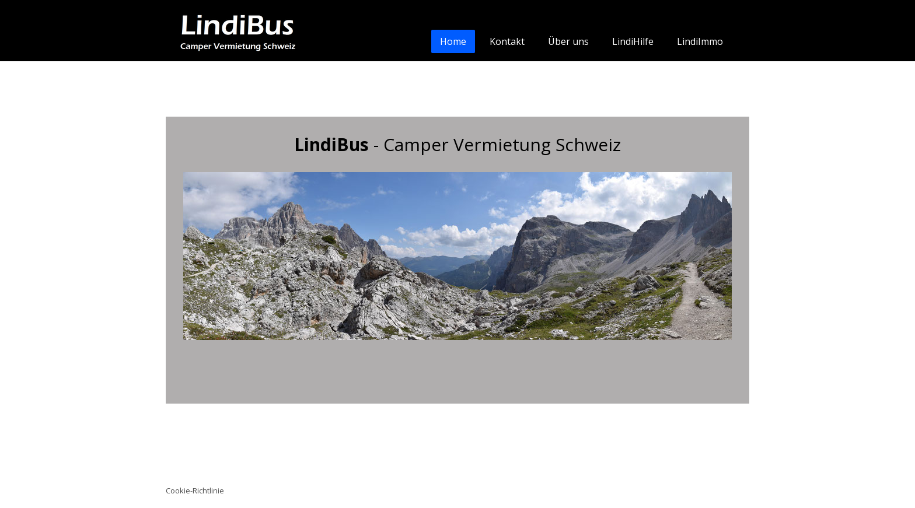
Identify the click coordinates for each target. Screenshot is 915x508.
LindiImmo (700, 41)
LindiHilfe (633, 41)
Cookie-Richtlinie (195, 490)
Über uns (568, 41)
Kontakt (507, 41)
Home (453, 41)
